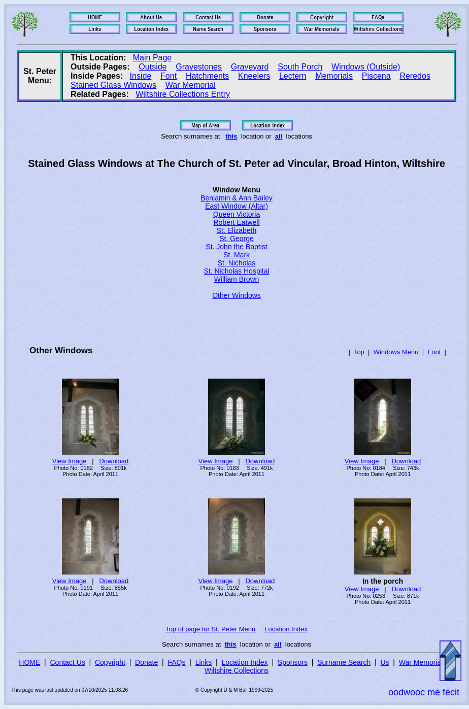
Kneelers (254, 76)
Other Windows (236, 295)
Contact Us (67, 662)
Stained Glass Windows (113, 85)
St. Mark (236, 255)
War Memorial (190, 85)
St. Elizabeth (237, 230)
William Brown (236, 279)
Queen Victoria (236, 214)
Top (359, 352)
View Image (69, 461)
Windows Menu (396, 352)
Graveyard (250, 66)
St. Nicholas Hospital (236, 271)
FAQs (176, 662)
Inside (141, 76)
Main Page (152, 57)
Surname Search (344, 662)
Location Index (286, 629)
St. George (236, 238)
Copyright (110, 662)
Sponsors (293, 662)
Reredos (414, 76)
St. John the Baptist (236, 247)
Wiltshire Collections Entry (183, 94)
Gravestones (199, 66)
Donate (146, 662)
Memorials (334, 76)
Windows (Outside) (365, 66)
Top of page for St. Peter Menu (210, 629)
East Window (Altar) (236, 206)
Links (203, 662)
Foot (434, 352)
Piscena (376, 76)
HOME (29, 662)
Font (168, 76)
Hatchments (207, 76)
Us (384, 662)
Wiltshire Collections (237, 670)
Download (113, 461)
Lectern (292, 76)
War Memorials (423, 662)
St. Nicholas (237, 263)
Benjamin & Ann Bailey (236, 198)
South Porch (300, 66)
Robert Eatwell (236, 222)
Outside (152, 66)
